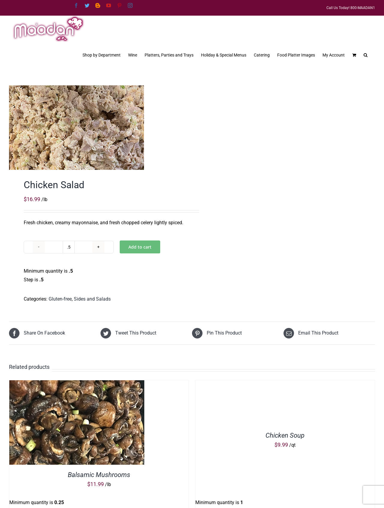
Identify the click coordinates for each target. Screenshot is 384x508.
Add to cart (140, 247)
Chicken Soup (285, 435)
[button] (366, 54)
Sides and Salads (92, 299)
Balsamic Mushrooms (99, 475)
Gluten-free (60, 299)
